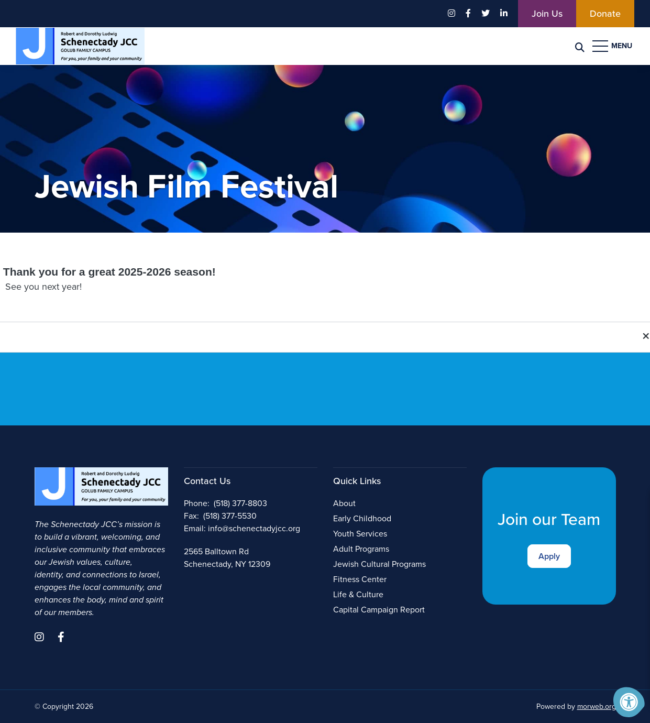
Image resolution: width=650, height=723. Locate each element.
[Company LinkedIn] (504, 13)
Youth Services (360, 534)
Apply (549, 556)
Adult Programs (361, 549)
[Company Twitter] (485, 13)
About (344, 503)
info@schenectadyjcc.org (254, 528)
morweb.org (596, 706)
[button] (325, 337)
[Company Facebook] (468, 13)
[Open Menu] (613, 46)
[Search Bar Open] (580, 46)
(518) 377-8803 (240, 503)
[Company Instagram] (451, 13)
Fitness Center (360, 579)
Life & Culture (358, 594)
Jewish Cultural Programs (379, 564)
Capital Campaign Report (379, 610)
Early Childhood (362, 518)
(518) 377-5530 (230, 516)
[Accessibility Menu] (629, 702)
